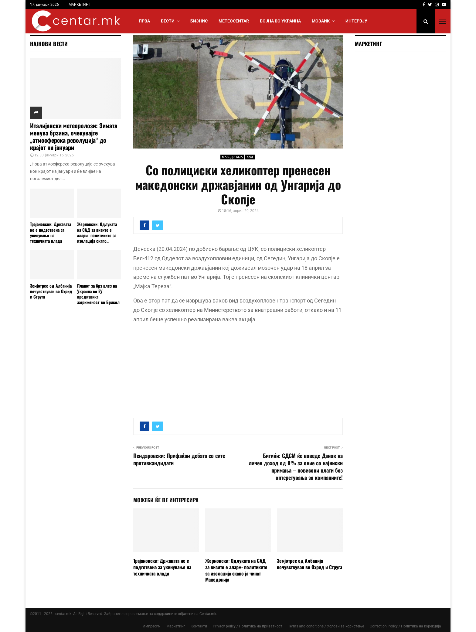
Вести (168, 21)
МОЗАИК (321, 21)
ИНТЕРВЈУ (356, 21)
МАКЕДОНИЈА (232, 157)
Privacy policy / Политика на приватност (247, 626)
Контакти (199, 626)
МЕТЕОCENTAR (234, 21)
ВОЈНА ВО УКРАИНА (280, 21)
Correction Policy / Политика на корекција (405, 626)
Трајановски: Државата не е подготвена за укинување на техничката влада (162, 567)
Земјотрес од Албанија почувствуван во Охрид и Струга (309, 564)
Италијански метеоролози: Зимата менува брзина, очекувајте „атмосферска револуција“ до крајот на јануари (73, 136)
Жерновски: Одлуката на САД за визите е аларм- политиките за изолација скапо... (97, 232)
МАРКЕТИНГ (80, 4)
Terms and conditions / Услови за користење (326, 626)
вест (250, 157)
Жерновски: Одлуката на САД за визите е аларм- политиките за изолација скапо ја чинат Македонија (236, 570)
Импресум (152, 626)
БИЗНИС (199, 21)
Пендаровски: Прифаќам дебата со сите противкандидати (179, 459)
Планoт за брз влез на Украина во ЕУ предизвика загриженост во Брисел (98, 293)
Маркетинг (175, 626)
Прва (144, 21)
